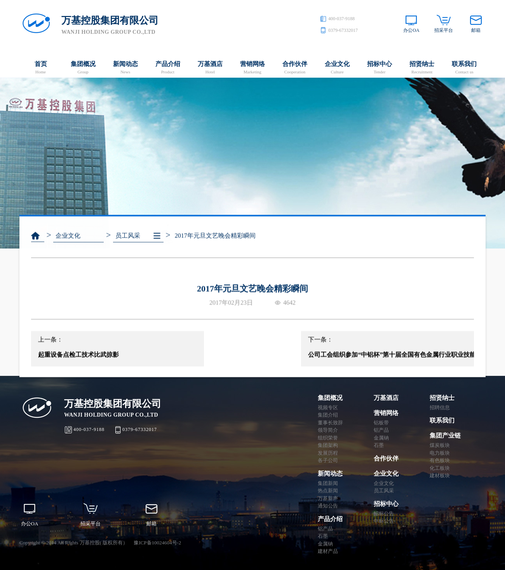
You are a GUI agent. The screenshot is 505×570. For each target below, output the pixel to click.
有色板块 (440, 460)
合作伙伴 (294, 68)
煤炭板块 (440, 445)
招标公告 (384, 513)
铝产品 (325, 529)
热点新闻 (328, 491)
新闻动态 (125, 68)
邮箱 (476, 30)
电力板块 (440, 453)
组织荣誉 (328, 438)
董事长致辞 (330, 423)
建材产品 (328, 551)
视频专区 (328, 407)
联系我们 (464, 68)
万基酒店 (210, 68)
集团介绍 (328, 415)
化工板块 (440, 468)
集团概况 (83, 68)
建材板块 (440, 475)
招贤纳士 (422, 68)
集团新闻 (328, 483)
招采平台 (443, 30)
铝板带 (381, 423)
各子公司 (328, 460)
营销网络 (252, 68)
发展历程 (328, 453)
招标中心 (380, 68)
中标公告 (384, 521)
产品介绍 (167, 68)
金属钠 (325, 544)
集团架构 (328, 445)
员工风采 (127, 242)
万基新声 (328, 498)
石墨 (323, 536)
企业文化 (337, 68)
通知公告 (328, 506)
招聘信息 (440, 407)
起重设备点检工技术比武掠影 (78, 363)
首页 (40, 68)
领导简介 (328, 430)
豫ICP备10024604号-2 (157, 543)
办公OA (411, 30)
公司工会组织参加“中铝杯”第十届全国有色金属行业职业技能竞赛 (386, 363)
